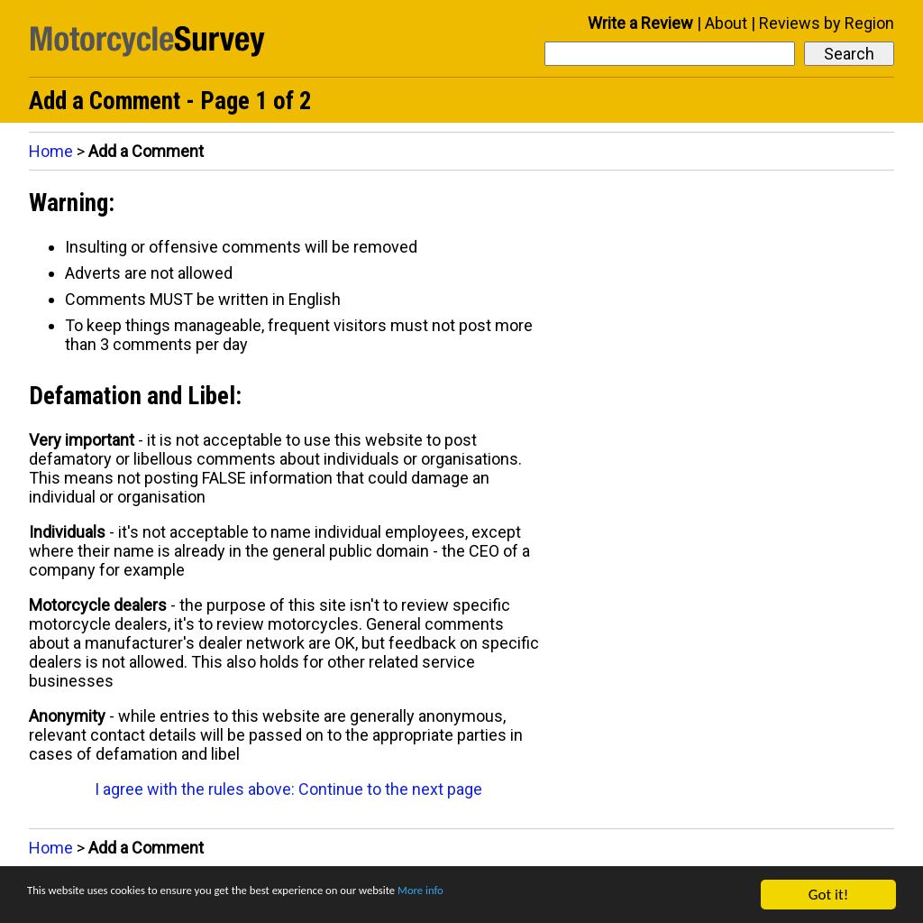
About (726, 23)
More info (554, 895)
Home (51, 151)
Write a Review (640, 23)
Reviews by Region (826, 23)
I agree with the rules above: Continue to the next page (288, 789)
